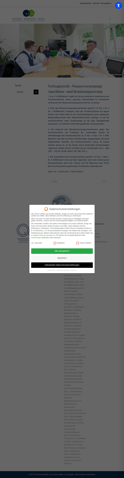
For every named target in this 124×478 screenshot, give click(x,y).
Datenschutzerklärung (47, 235)
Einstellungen (36, 238)
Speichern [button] (62, 258)
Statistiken (59, 243)
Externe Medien (83, 243)
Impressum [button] (74, 270)
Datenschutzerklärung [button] (63, 270)
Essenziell (36, 243)
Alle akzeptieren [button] (62, 251)
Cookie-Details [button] (51, 270)
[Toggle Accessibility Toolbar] (118, 5)
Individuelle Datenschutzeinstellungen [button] (62, 265)
